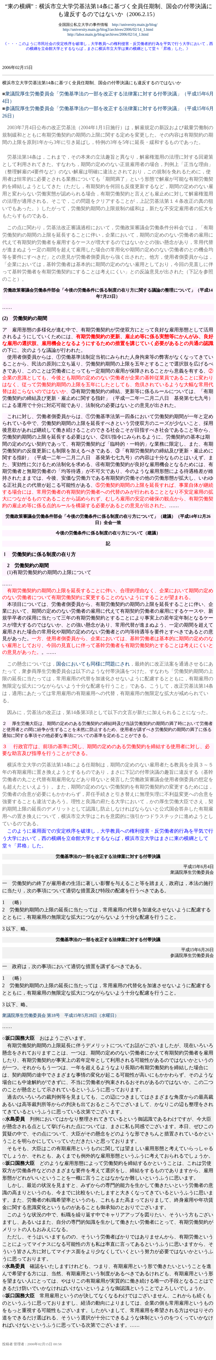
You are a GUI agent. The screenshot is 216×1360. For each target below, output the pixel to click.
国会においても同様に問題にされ (93, 664)
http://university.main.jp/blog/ (134, 25)
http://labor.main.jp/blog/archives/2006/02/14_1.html (107, 34)
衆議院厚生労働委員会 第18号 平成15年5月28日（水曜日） (60, 1015)
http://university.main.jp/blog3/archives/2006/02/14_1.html (108, 30)
